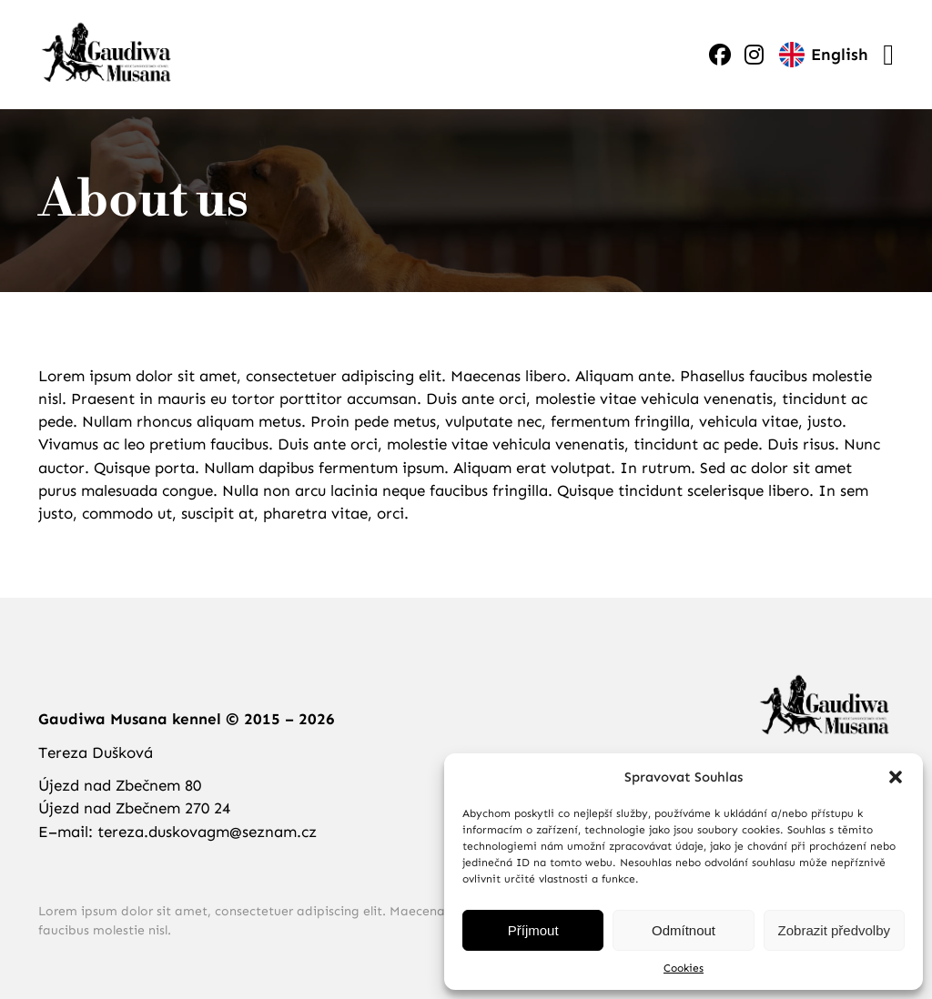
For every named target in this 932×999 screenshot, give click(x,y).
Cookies (684, 968)
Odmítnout (683, 930)
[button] (895, 777)
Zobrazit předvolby (834, 930)
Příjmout (533, 930)
